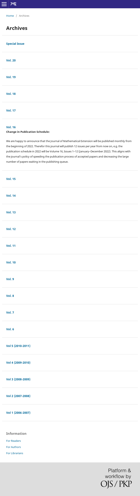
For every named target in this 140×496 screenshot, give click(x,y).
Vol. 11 (11, 246)
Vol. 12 (11, 229)
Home (10, 16)
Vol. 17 (11, 110)
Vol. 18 (11, 94)
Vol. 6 (10, 329)
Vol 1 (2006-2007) (18, 413)
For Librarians (14, 453)
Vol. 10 (11, 262)
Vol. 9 (10, 279)
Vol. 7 (10, 312)
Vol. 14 (11, 195)
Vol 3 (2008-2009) (18, 379)
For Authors (13, 447)
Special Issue (15, 44)
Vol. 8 (10, 296)
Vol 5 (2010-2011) (18, 346)
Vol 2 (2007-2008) (18, 396)
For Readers (13, 441)
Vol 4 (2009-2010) (18, 362)
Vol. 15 (11, 179)
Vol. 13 (11, 212)
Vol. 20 (11, 60)
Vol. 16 (11, 127)
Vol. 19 (11, 77)
